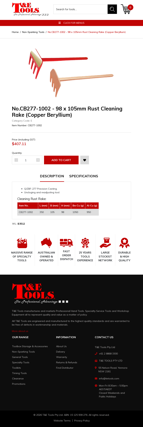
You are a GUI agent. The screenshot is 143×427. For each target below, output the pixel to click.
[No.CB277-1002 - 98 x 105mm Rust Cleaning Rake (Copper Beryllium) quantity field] (27, 160)
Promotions (18, 383)
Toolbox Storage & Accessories (30, 346)
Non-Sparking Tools (23, 351)
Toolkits (16, 367)
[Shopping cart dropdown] (126, 9)
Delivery (60, 351)
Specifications (83, 176)
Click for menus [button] (71, 22)
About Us (61, 346)
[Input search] (81, 9)
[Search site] (112, 9)
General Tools (20, 357)
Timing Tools (19, 373)
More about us (20, 331)
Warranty (61, 357)
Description (52, 176)
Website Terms (62, 420)
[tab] (54, 178)
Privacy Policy (82, 420)
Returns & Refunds (66, 362)
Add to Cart (61, 160)
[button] (84, 160)
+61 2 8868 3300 (108, 353)
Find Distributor (64, 367)
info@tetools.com (109, 378)
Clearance (18, 378)
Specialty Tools (20, 362)
